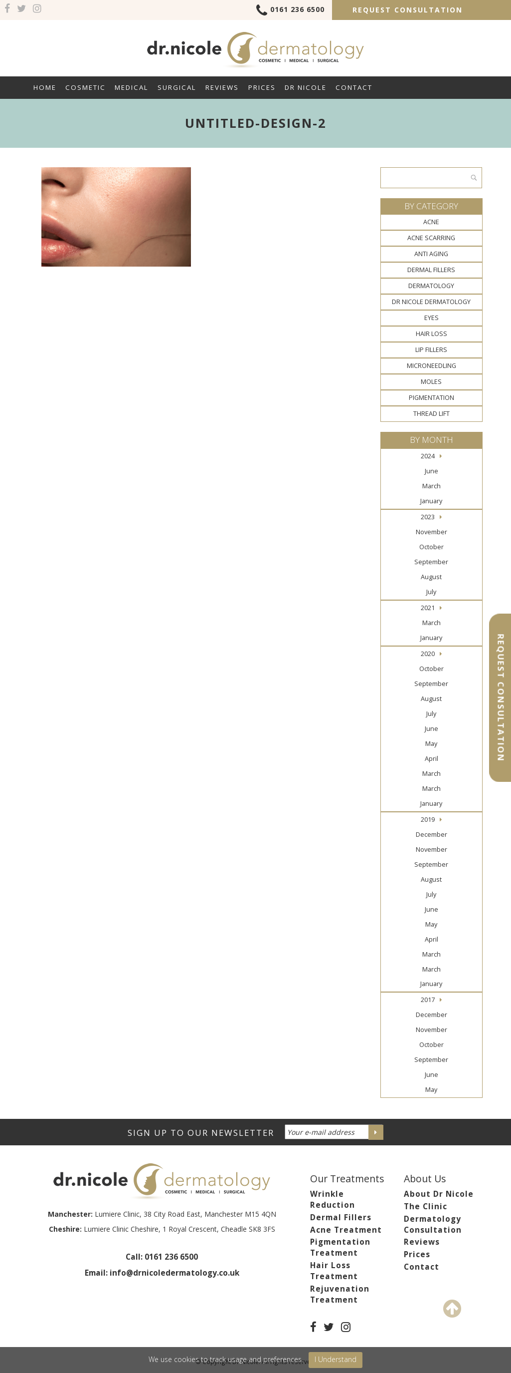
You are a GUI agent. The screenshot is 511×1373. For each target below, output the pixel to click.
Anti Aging (431, 254)
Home (44, 87)
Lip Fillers (431, 349)
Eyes (431, 318)
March (431, 486)
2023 (428, 517)
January (431, 501)
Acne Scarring (431, 238)
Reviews (222, 87)
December (431, 834)
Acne (431, 222)
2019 (428, 819)
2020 (428, 654)
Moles (431, 381)
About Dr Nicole (439, 1194)
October (431, 547)
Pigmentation (431, 397)
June (431, 471)
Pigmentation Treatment (340, 1247)
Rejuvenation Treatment (339, 1294)
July (431, 592)
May (431, 743)
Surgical (177, 87)
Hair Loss (431, 334)
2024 (428, 456)
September (431, 562)
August (431, 577)
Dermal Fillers (431, 270)
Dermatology (431, 286)
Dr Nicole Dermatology (431, 302)
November (431, 532)
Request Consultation (407, 9)
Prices (262, 87)
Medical (132, 87)
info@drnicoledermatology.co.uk (174, 1273)
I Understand (335, 1359)
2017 (428, 1000)
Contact (354, 87)
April (431, 758)
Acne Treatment (346, 1230)
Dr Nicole (306, 87)
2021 (428, 608)
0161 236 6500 (290, 10)
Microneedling (431, 365)
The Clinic (425, 1206)
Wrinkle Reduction (332, 1199)
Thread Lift (431, 413)
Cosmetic (85, 87)
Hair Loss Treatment (334, 1271)
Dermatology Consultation (433, 1224)
